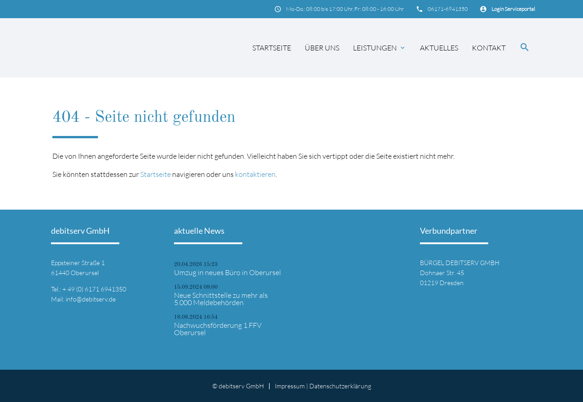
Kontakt (489, 47)
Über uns (322, 47)
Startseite (271, 47)
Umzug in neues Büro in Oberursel (227, 272)
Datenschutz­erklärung (340, 386)
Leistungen (379, 47)
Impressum (290, 386)
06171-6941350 (448, 8)
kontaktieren (255, 174)
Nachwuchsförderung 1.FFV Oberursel (217, 329)
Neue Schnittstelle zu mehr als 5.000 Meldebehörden (221, 298)
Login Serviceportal (513, 8)
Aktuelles (439, 47)
